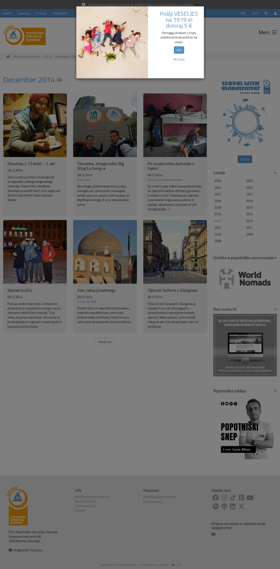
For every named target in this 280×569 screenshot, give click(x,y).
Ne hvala (179, 59)
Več (179, 50)
